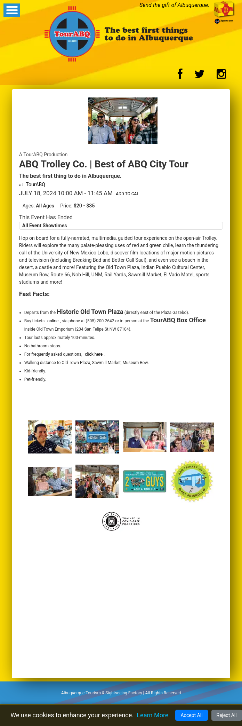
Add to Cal (127, 193)
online (52, 320)
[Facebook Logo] (180, 76)
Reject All (227, 715)
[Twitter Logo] (200, 76)
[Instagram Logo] (221, 76)
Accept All (191, 715)
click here (94, 354)
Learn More (152, 715)
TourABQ (35, 184)
